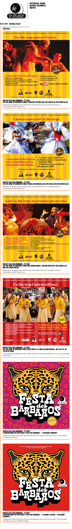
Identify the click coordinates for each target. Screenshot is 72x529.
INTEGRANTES (41, 5)
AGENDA (42, 3)
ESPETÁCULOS (34, 3)
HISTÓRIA (33, 5)
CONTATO (33, 7)
